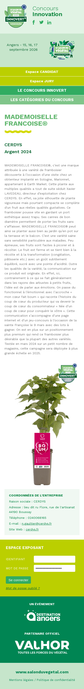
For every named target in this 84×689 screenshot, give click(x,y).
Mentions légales (21, 680)
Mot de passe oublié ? (23, 588)
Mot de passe (17, 568)
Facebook (33, 22)
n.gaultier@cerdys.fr (37, 523)
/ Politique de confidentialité (54, 680)
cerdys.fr (32, 529)
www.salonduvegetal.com (42, 672)
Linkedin (49, 22)
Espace (42, 72)
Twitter (41, 22)
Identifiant (15, 559)
